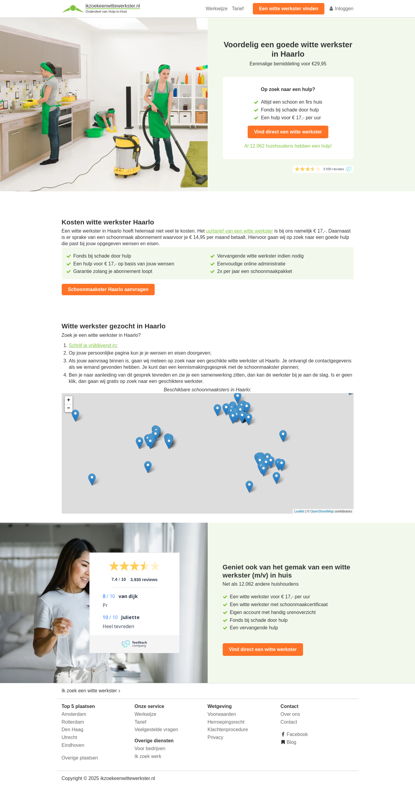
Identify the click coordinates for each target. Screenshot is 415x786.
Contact (288, 722)
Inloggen (341, 8)
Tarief (238, 8)
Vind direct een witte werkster (288, 131)
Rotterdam (73, 722)
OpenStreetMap (322, 511)
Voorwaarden (222, 714)
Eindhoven (73, 745)
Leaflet (299, 511)
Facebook (296, 734)
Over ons (290, 714)
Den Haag (72, 729)
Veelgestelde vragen (156, 729)
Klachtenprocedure (228, 729)
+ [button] (68, 400)
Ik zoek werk (148, 756)
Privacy (215, 737)
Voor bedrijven (150, 748)
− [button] (68, 408)
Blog (290, 742)
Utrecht (69, 737)
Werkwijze (217, 8)
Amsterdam (74, 714)
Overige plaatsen (80, 757)
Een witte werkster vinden (288, 8)
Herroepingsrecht (226, 722)
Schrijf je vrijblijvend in (92, 345)
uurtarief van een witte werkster (239, 230)
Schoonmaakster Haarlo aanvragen (108, 289)
